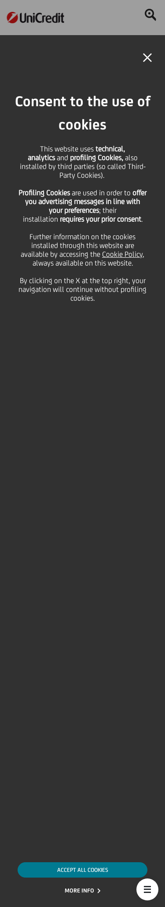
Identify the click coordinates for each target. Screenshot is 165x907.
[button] (147, 889)
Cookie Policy (122, 254)
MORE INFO (79, 890)
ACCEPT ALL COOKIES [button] (82, 870)
